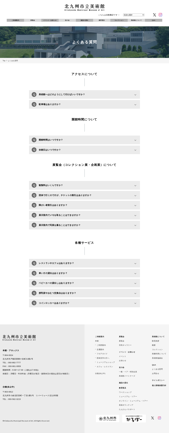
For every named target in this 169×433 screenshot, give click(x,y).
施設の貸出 (84, 20)
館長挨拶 (155, 341)
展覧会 (32, 20)
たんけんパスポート (127, 409)
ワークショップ (125, 392)
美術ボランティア (126, 405)
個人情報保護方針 (159, 385)
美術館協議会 (157, 358)
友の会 (67, 20)
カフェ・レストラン (105, 367)
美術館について (136, 20)
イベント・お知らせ (127, 352)
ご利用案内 (101, 345)
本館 (97, 341)
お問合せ (155, 373)
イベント (122, 356)
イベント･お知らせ (50, 20)
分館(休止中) (100, 373)
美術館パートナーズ (127, 376)
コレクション (119, 20)
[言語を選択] (133, 15)
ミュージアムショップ (106, 362)
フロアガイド (102, 354)
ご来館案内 (15, 20)
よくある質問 (157, 369)
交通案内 (100, 349)
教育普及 (102, 20)
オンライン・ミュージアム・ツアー (133, 401)
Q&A (153, 20)
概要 (154, 345)
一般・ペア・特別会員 (128, 372)
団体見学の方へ (103, 358)
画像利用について (159, 354)
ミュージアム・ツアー (128, 396)
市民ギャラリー (125, 345)
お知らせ (122, 361)
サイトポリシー (158, 380)
